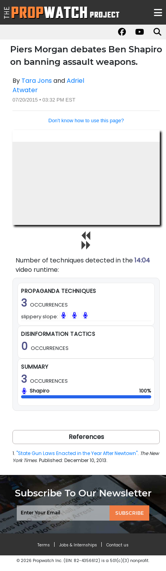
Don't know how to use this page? (86, 120)
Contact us (117, 545)
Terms (43, 545)
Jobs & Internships (78, 545)
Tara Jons (36, 80)
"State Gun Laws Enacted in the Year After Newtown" (77, 453)
